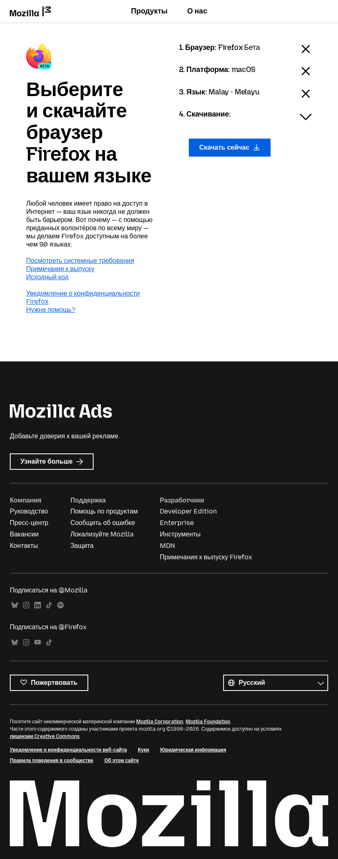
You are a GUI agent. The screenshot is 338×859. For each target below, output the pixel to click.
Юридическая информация (193, 750)
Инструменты (180, 534)
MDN (167, 545)
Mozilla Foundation (208, 721)
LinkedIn (38, 605)
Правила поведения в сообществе (51, 760)
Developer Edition (188, 511)
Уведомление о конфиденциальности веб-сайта (68, 750)
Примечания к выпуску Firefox (206, 557)
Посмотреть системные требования (80, 261)
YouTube (38, 642)
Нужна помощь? (50, 310)
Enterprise (177, 523)
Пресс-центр (29, 523)
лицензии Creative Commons (45, 736)
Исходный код (47, 277)
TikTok (49, 605)
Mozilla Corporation (159, 721)
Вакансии (24, 534)
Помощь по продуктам (104, 511)
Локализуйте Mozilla (102, 534)
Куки (143, 750)
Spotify (60, 605)
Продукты (149, 11)
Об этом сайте (121, 760)
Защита (82, 545)
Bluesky (15, 605)
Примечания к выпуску (60, 269)
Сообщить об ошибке (102, 523)
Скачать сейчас (229, 147)
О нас (197, 11)
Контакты (24, 545)
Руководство (29, 511)
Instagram (26, 605)
